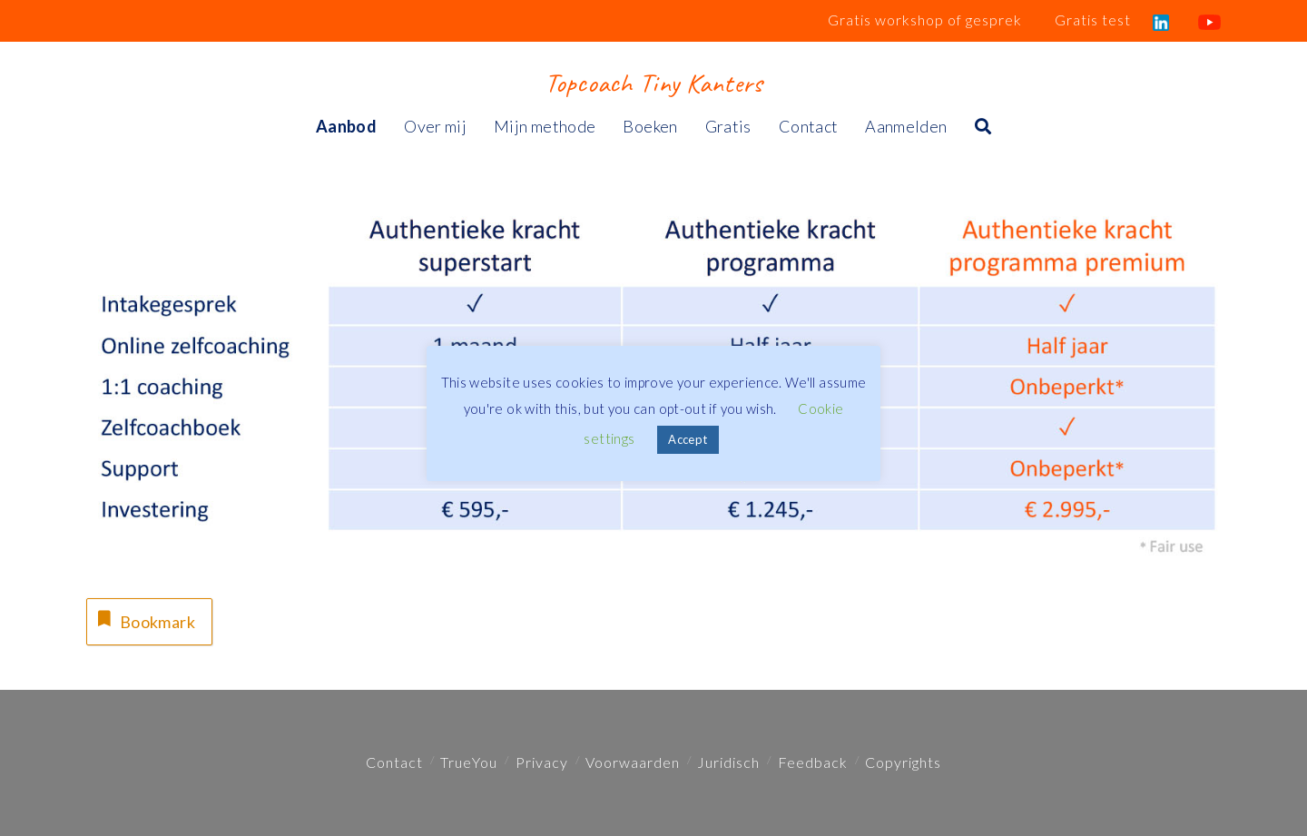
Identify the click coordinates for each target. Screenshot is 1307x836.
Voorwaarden (632, 762)
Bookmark (144, 619)
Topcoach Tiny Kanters (653, 82)
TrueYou (468, 762)
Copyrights (903, 762)
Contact (394, 762)
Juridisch (728, 762)
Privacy (542, 762)
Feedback (813, 762)
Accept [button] (687, 439)
